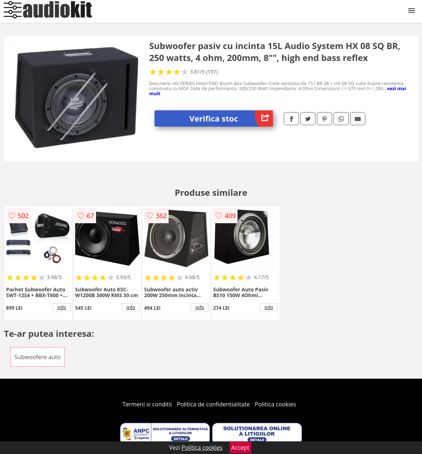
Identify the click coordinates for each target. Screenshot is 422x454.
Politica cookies (275, 404)
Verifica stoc (231, 118)
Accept (240, 447)
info (61, 307)
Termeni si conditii (147, 404)
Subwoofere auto (37, 357)
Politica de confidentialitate (213, 404)
